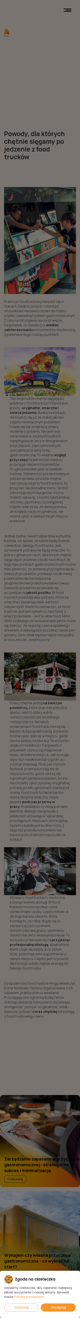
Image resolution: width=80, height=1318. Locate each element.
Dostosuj (21, 1307)
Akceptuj (58, 1307)
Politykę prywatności (29, 1297)
